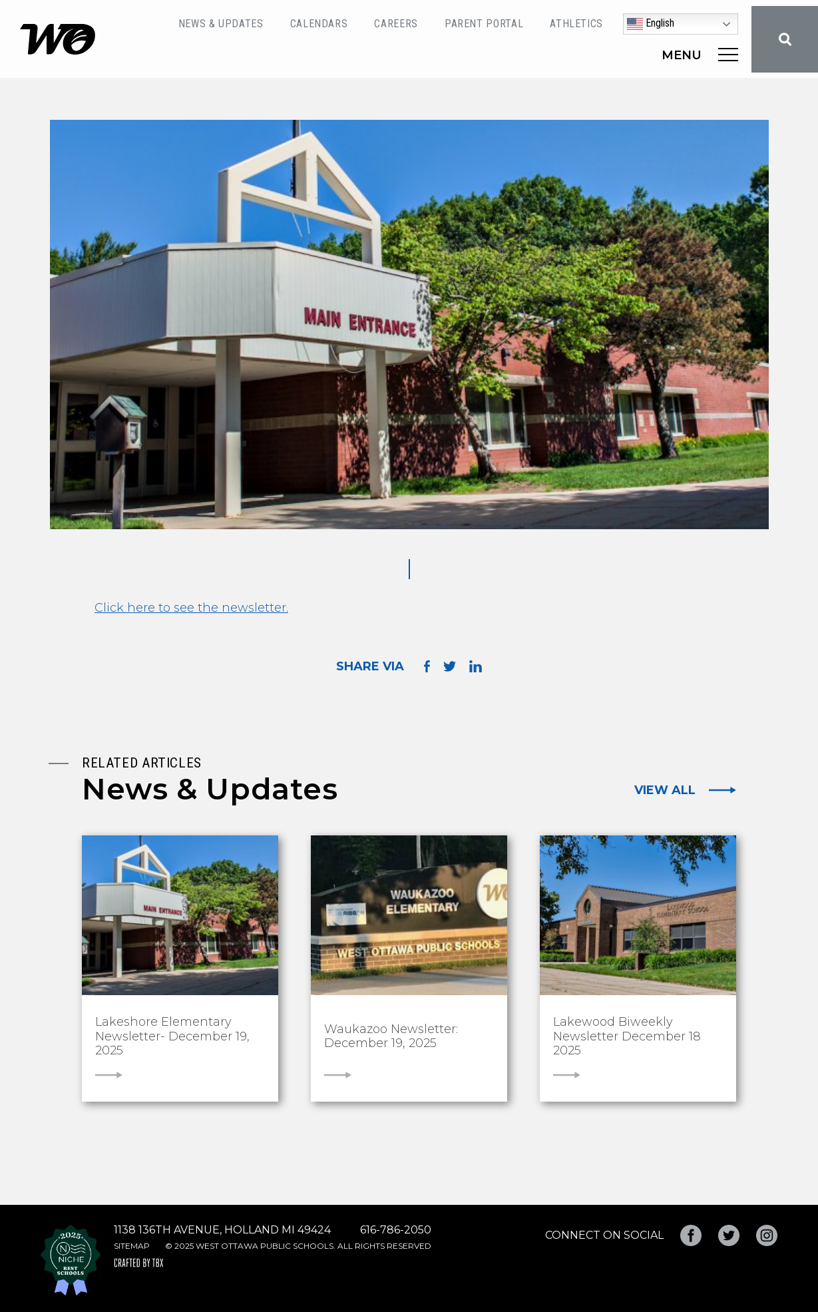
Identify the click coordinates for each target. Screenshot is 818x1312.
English (650, 24)
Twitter (728, 1235)
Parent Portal (484, 23)
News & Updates (221, 23)
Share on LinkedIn (475, 666)
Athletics (576, 23)
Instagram (766, 1235)
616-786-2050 (395, 1229)
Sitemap (132, 1246)
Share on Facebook (427, 666)
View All (665, 790)
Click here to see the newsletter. (191, 607)
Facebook (691, 1235)
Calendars (319, 23)
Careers (395, 23)
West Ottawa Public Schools (57, 39)
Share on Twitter (449, 666)
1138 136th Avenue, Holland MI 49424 (222, 1229)
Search (784, 39)
